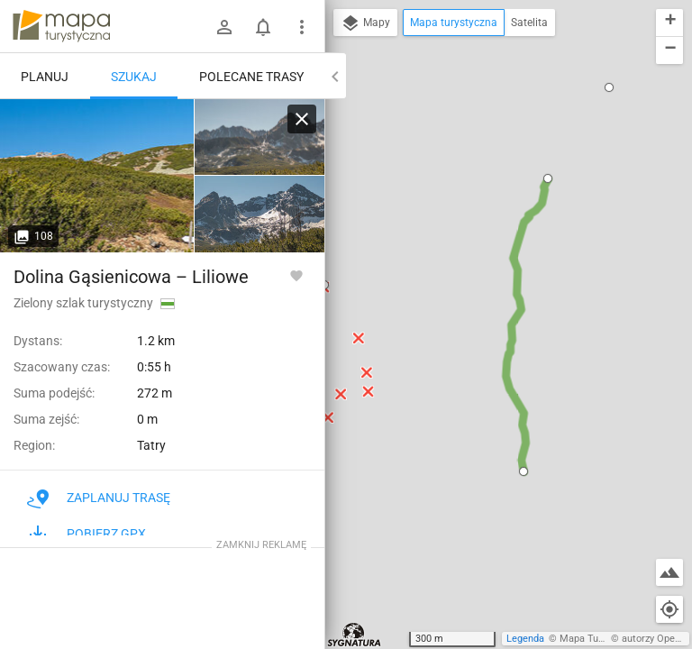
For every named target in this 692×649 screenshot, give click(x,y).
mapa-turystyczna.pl (61, 26)
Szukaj (134, 76)
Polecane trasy (251, 76)
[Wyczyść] (301, 119)
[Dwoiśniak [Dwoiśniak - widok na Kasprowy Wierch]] (97, 175)
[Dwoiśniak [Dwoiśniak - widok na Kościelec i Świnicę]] (259, 214)
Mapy (365, 23)
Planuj (44, 76)
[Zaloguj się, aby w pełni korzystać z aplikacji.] (296, 275)
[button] (523, 471)
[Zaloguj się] (224, 27)
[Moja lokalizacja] (669, 609)
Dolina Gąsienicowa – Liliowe (131, 277)
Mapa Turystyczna (600, 638)
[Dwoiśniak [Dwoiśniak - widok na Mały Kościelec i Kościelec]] (259, 137)
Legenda (525, 638)
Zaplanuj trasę (98, 497)
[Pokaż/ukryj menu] (301, 27)
